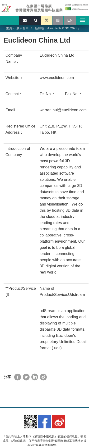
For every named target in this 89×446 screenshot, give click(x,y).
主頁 (9, 28)
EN (70, 20)
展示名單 (22, 28)
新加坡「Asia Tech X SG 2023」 (57, 28)
